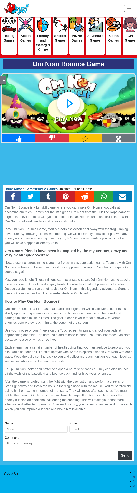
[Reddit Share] (85, 196)
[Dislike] (52, 138)
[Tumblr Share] (48, 196)
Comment (12, 437)
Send (125, 455)
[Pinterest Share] (65, 196)
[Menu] (129, 8)
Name (9, 423)
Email (73, 423)
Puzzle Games (47, 189)
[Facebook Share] (13, 196)
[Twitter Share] (30, 196)
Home (9, 189)
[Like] (18, 138)
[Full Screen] (118, 138)
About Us (11, 473)
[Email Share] (122, 196)
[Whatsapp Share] (103, 196)
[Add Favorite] (85, 138)
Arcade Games (25, 189)
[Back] (3, 80)
